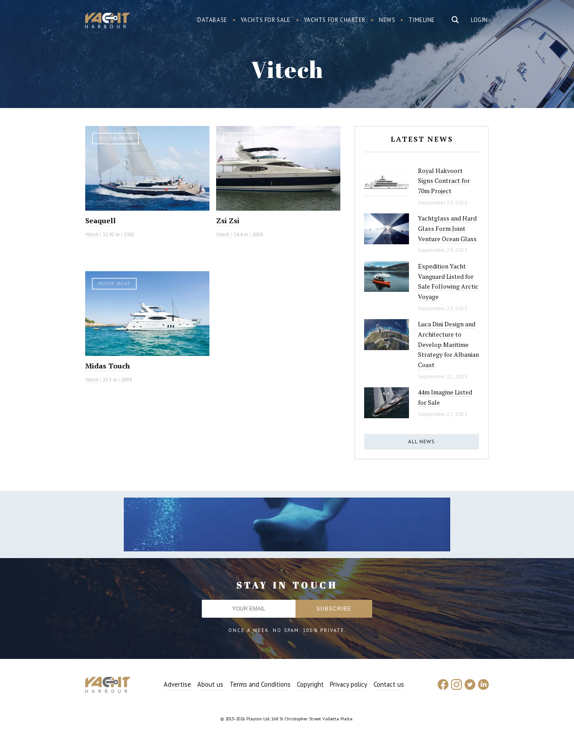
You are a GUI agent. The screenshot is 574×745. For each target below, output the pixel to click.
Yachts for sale (266, 20)
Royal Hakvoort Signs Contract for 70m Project (444, 180)
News (387, 20)
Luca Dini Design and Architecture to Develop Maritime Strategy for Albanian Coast (448, 344)
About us (210, 684)
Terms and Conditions (260, 684)
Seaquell (100, 220)
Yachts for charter (335, 20)
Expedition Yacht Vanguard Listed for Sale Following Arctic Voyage (448, 281)
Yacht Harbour (107, 21)
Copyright (310, 684)
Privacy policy (348, 684)
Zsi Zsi (227, 220)
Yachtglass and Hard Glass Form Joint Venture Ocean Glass (447, 228)
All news (421, 441)
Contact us (389, 684)
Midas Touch (107, 366)
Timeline (422, 20)
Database (212, 20)
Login (479, 20)
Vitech (92, 234)
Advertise (177, 684)
